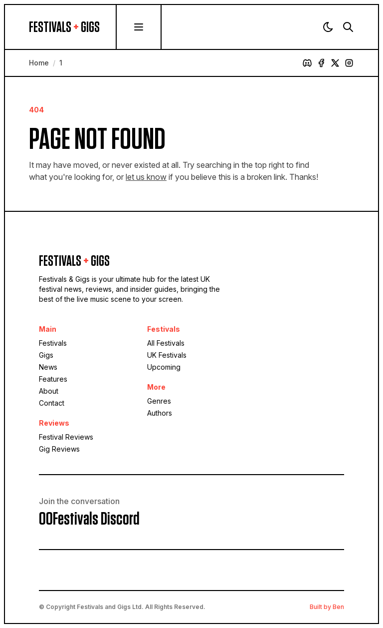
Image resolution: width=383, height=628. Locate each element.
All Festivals (166, 343)
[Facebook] (321, 63)
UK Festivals (167, 355)
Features (53, 379)
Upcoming (164, 367)
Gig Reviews (59, 449)
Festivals (53, 343)
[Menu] (139, 27)
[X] (335, 63)
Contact (51, 403)
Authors (159, 413)
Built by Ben (327, 607)
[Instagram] (349, 63)
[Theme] (328, 27)
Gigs (46, 355)
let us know (146, 177)
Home (39, 62)
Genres (159, 401)
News (48, 367)
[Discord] (307, 63)
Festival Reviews (66, 437)
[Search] (348, 27)
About (48, 391)
